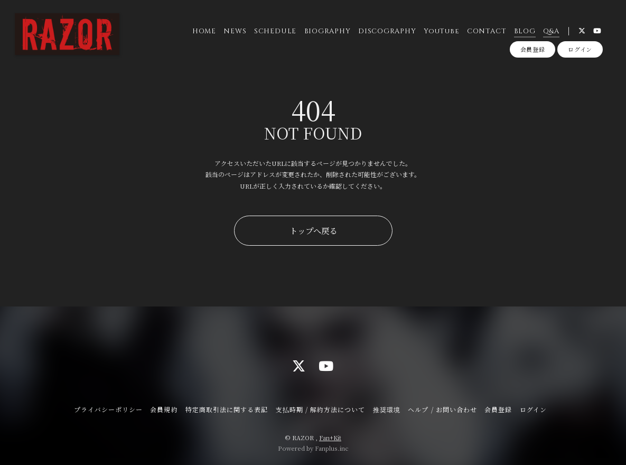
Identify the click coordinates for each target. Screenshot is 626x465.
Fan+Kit (330, 437)
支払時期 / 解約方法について (321, 409)
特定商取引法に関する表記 (226, 409)
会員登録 (532, 49)
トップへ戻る (313, 230)
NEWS (234, 31)
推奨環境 (386, 409)
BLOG (525, 31)
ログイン (580, 49)
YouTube (441, 31)
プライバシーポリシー (108, 409)
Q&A (551, 31)
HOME (204, 31)
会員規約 (163, 409)
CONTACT (486, 31)
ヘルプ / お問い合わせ (442, 409)
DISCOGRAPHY (387, 31)
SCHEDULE (275, 31)
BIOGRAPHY (327, 31)
